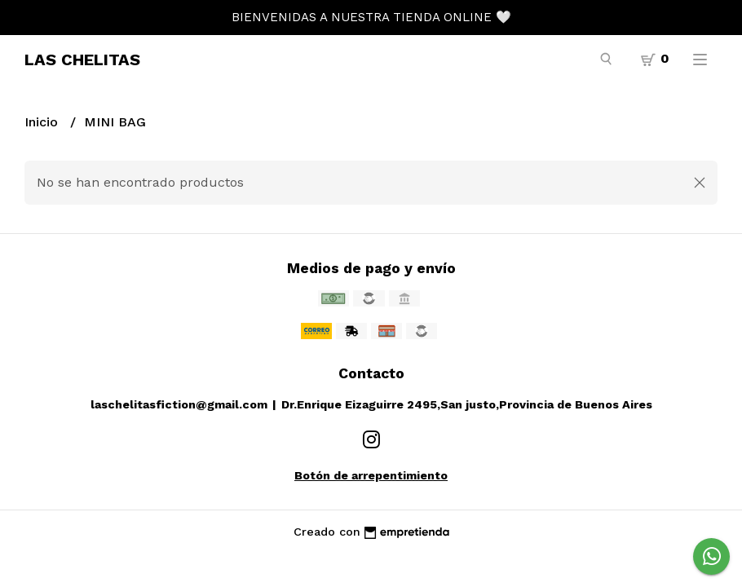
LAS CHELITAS (82, 59)
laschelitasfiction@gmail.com (179, 404)
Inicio (43, 122)
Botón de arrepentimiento (371, 475)
